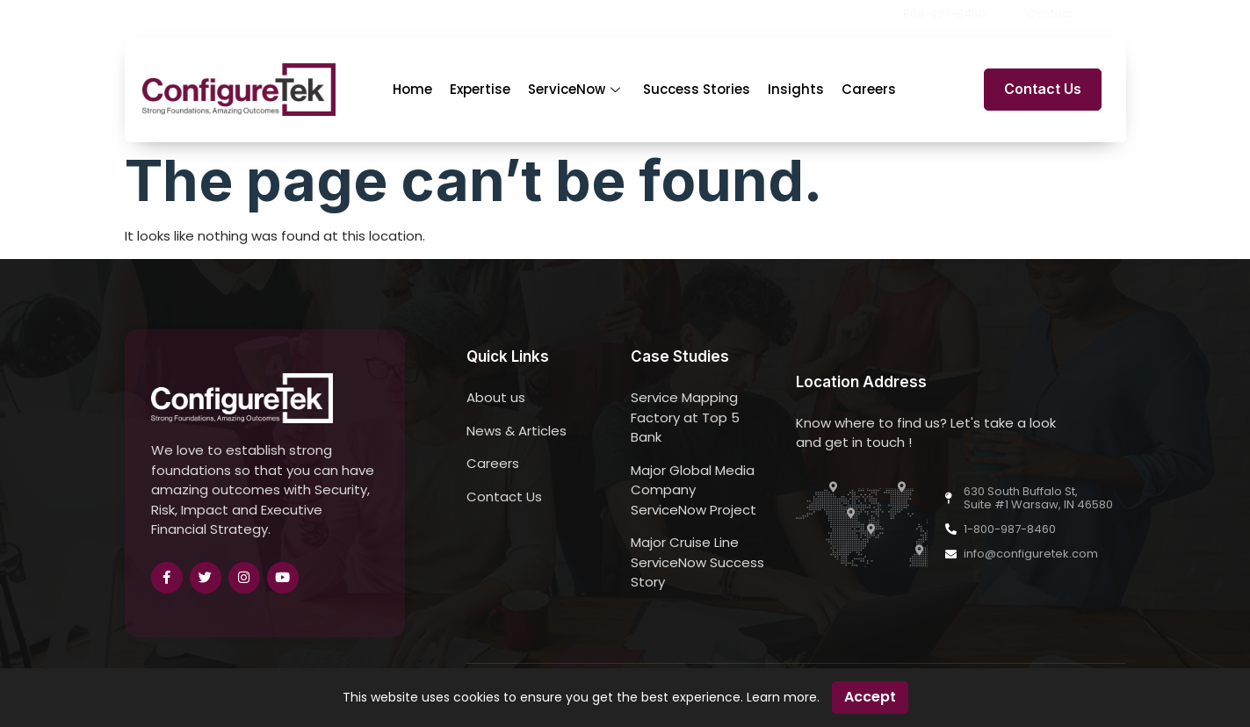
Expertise (480, 89)
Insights (796, 89)
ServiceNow (574, 89)
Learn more (782, 697)
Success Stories (696, 89)
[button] (1120, 14)
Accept (870, 697)
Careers (869, 89)
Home (412, 89)
